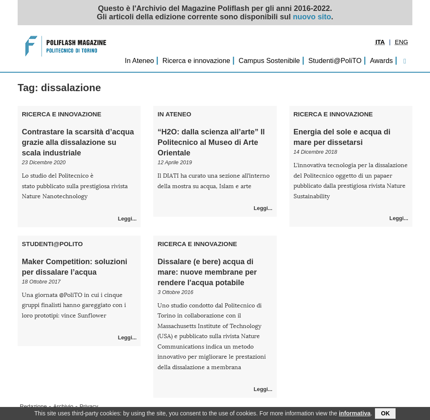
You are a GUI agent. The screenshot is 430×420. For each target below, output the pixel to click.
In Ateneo (139, 60)
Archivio (63, 406)
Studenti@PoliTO (335, 60)
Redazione (33, 406)
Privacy (89, 406)
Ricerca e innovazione (196, 60)
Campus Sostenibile (269, 60)
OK (385, 414)
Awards (381, 60)
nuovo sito (312, 17)
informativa (354, 414)
